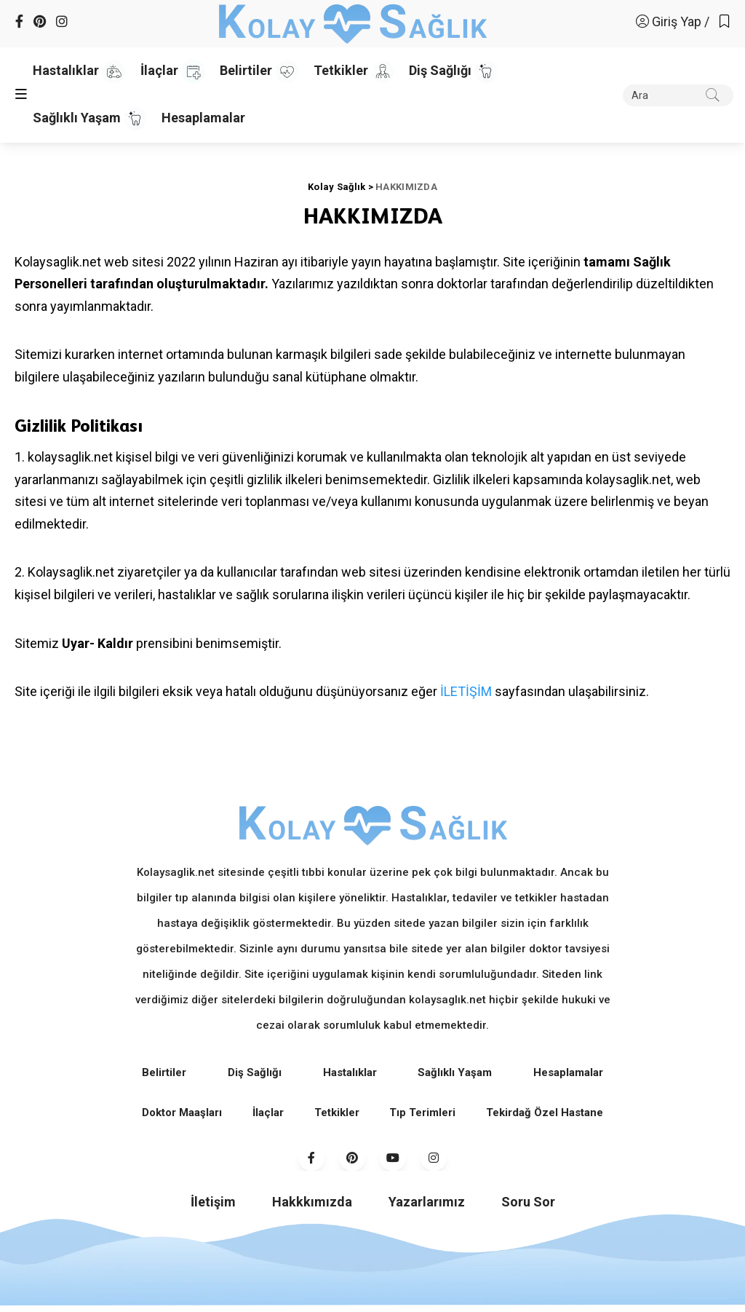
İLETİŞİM (466, 691)
